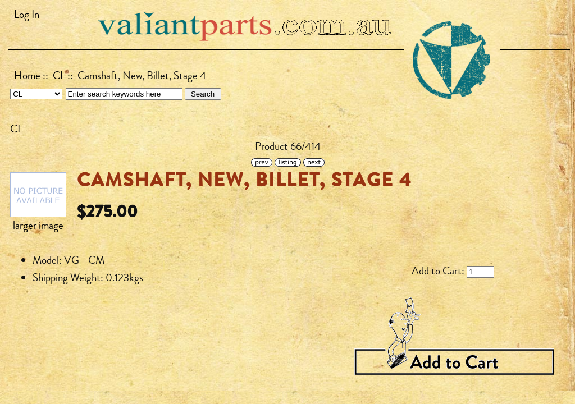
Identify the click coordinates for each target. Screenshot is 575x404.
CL (59, 76)
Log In (26, 14)
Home (27, 76)
